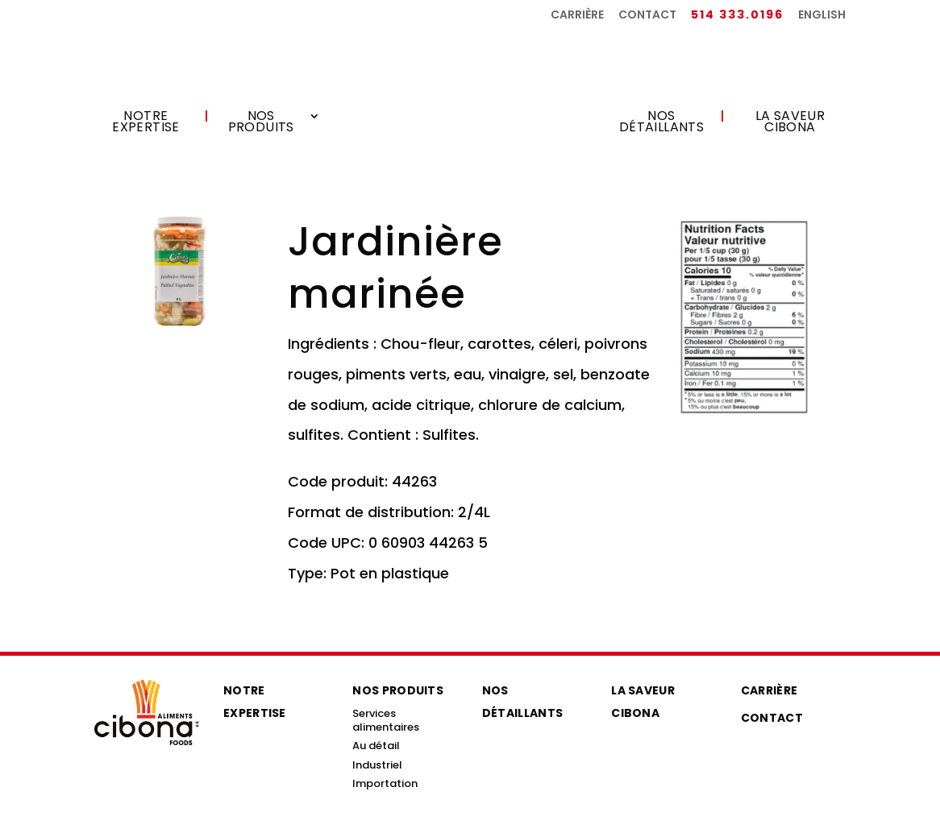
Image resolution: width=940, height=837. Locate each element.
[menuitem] (822, 19)
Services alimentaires (385, 720)
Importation (385, 783)
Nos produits (261, 123)
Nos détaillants (661, 123)
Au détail (376, 745)
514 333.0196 (737, 16)
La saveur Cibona (790, 123)
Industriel (377, 765)
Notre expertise (146, 123)
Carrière (577, 16)
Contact (647, 16)
